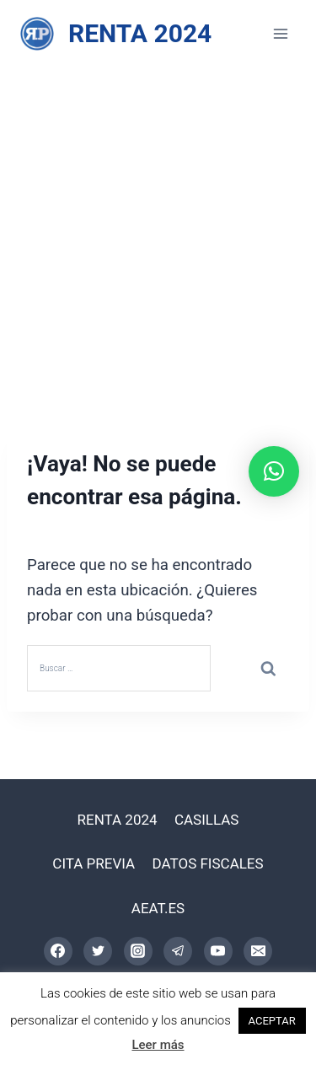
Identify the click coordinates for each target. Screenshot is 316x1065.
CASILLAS (206, 819)
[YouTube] (218, 951)
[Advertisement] (158, 234)
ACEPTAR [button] (272, 1020)
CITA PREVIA (93, 863)
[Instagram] (138, 951)
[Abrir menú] (280, 33)
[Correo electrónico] (258, 951)
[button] (274, 471)
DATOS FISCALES (208, 863)
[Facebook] (58, 951)
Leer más (157, 1044)
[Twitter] (97, 951)
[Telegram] (177, 951)
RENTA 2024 (118, 819)
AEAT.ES (158, 908)
